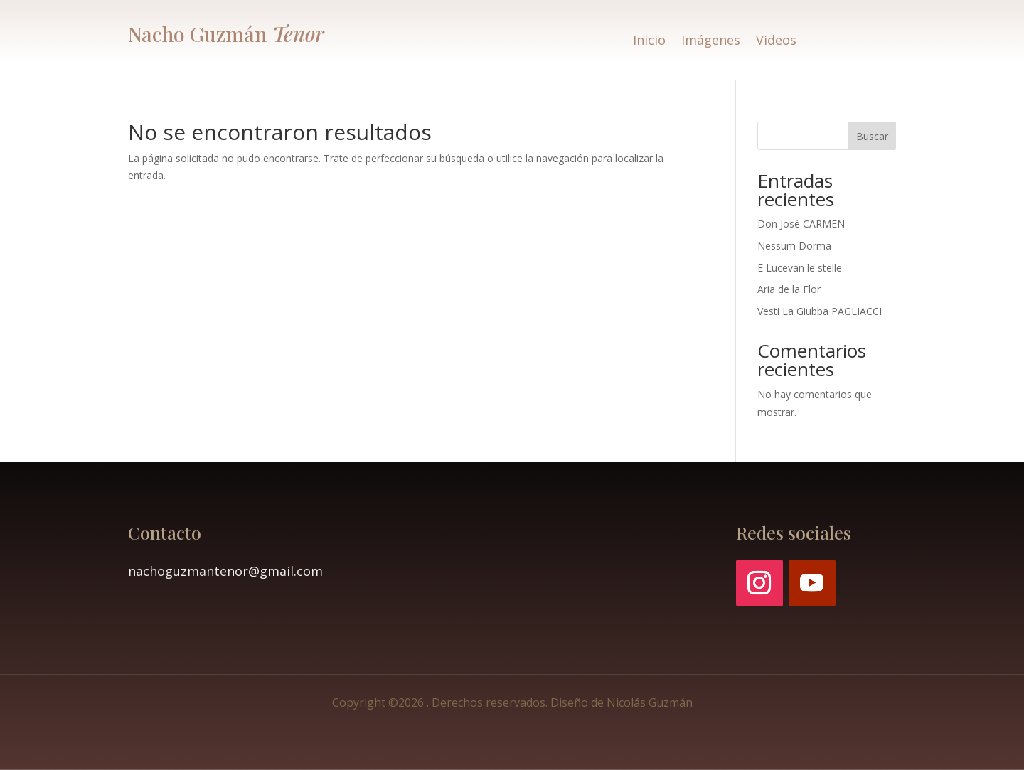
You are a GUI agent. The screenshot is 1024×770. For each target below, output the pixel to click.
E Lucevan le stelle (799, 267)
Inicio (649, 41)
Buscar (872, 136)
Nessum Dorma (794, 245)
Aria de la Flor (789, 289)
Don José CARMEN (801, 223)
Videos (776, 41)
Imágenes (710, 41)
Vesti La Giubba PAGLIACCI (819, 311)
